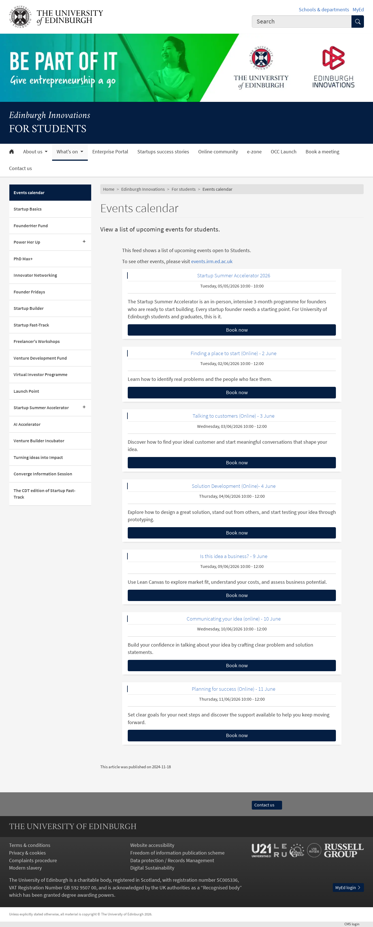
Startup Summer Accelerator (42, 407)
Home (108, 189)
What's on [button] (68, 152)
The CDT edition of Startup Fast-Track (44, 494)
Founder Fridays (29, 292)
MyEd (358, 10)
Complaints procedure (33, 860)
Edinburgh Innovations (49, 116)
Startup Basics (28, 209)
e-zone (254, 152)
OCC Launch (284, 152)
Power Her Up (27, 242)
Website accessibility (152, 845)
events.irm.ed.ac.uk (212, 261)
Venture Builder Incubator (39, 440)
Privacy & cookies (27, 853)
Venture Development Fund (40, 358)
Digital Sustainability (152, 868)
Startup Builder (29, 308)
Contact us (20, 168)
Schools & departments (324, 10)
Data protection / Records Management (172, 860)
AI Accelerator (27, 424)
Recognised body (221, 888)
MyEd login (348, 887)
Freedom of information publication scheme (177, 853)
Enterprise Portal (110, 152)
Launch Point (26, 391)
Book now (237, 330)
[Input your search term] (302, 21)
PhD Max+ (23, 258)
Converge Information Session (43, 474)
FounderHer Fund (31, 225)
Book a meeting (322, 152)
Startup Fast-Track (31, 325)
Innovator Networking (35, 275)
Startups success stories (163, 152)
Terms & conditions (29, 845)
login (354, 924)
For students (184, 189)
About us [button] (33, 152)
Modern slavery (25, 868)
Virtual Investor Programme (40, 374)
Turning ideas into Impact (38, 457)
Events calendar (29, 192)
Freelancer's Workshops (37, 341)
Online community (218, 152)
